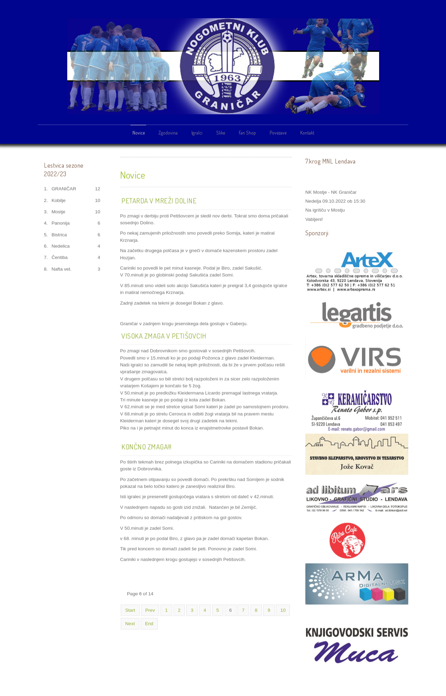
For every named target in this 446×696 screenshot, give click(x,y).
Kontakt (307, 133)
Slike (220, 133)
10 (282, 609)
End (149, 623)
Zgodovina (168, 133)
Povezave (278, 133)
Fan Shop (247, 133)
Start (130, 609)
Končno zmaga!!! (146, 446)
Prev (150, 609)
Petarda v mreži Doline (159, 199)
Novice (138, 133)
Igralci (196, 133)
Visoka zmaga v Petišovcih (164, 334)
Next (130, 623)
